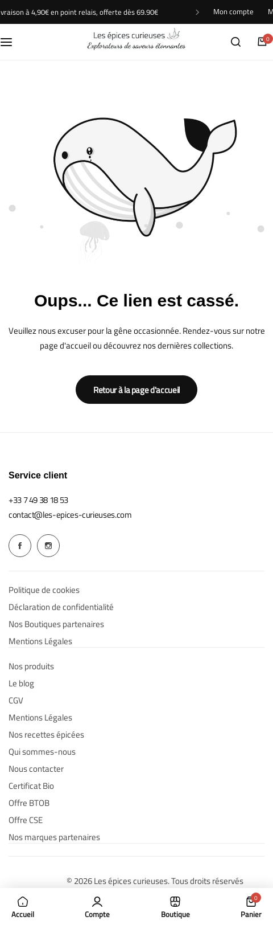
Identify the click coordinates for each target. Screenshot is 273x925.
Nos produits (31, 666)
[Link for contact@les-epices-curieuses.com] (70, 514)
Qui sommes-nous (42, 752)
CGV (16, 700)
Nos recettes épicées (46, 735)
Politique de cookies (44, 590)
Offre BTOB (29, 803)
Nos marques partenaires (54, 837)
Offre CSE (26, 820)
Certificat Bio (31, 786)
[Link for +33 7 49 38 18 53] (38, 500)
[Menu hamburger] (12, 41)
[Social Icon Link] (20, 545)
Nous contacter (36, 769)
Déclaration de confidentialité (61, 607)
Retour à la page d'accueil (136, 389)
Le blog (21, 683)
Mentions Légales (40, 641)
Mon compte (233, 11)
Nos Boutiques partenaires (56, 624)
